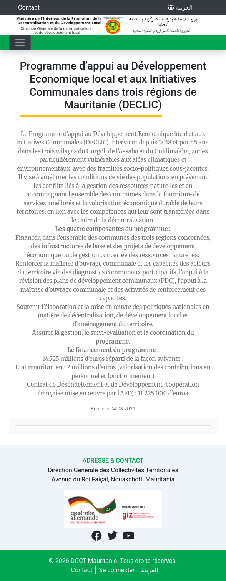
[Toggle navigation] (20, 42)
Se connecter (117, 570)
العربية (180, 7)
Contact (29, 7)
